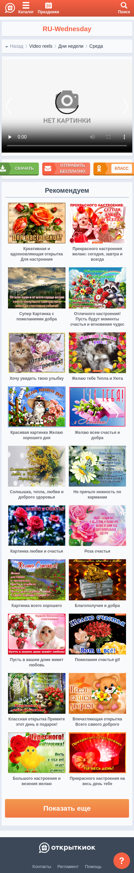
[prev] (8, 106)
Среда (96, 46)
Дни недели (70, 46)
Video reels (41, 46)
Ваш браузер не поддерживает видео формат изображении (67, 106)
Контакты (42, 866)
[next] (126, 106)
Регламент (68, 866)
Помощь (93, 866)
